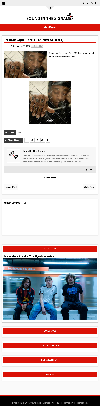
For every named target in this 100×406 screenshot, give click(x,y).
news (20, 132)
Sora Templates (79, 403)
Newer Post (11, 187)
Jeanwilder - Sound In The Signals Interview (28, 256)
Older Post (89, 187)
